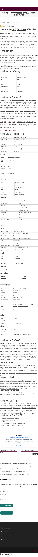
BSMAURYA (3, 22)
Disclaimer (24, 551)
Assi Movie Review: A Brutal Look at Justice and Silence (14, 469)
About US (6, 551)
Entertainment (16, 22)
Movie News (4, 494)
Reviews (3, 497)
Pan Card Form (6, 505)
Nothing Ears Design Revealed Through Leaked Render (9, 450)
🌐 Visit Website (19, 445)
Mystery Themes (31, 549)
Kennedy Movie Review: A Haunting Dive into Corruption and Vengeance (18, 466)
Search (2, 452)
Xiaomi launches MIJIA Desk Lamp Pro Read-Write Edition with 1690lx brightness (30, 450)
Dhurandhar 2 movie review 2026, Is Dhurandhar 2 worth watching (16, 463)
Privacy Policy (17, 551)
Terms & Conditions (31, 551)
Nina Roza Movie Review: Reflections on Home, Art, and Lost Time (16, 471)
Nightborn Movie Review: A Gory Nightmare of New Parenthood (15, 474)
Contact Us (11, 551)
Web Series (4, 499)
